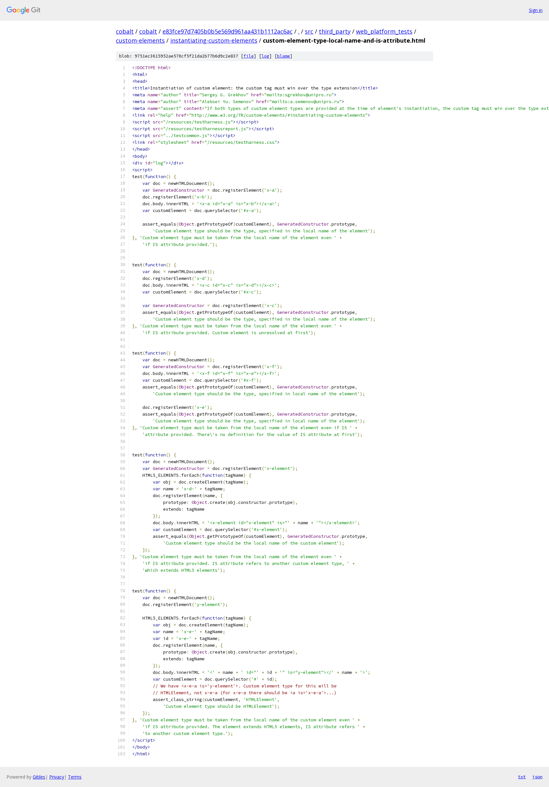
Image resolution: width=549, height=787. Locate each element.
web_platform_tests (384, 31)
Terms (75, 777)
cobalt (125, 31)
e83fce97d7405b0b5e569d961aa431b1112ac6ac (227, 31)
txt (522, 777)
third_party (335, 31)
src (309, 31)
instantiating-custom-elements (213, 40)
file (248, 56)
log (265, 56)
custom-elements (140, 40)
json (537, 777)
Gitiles (39, 777)
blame (283, 56)
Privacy (56, 777)
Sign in (536, 10)
